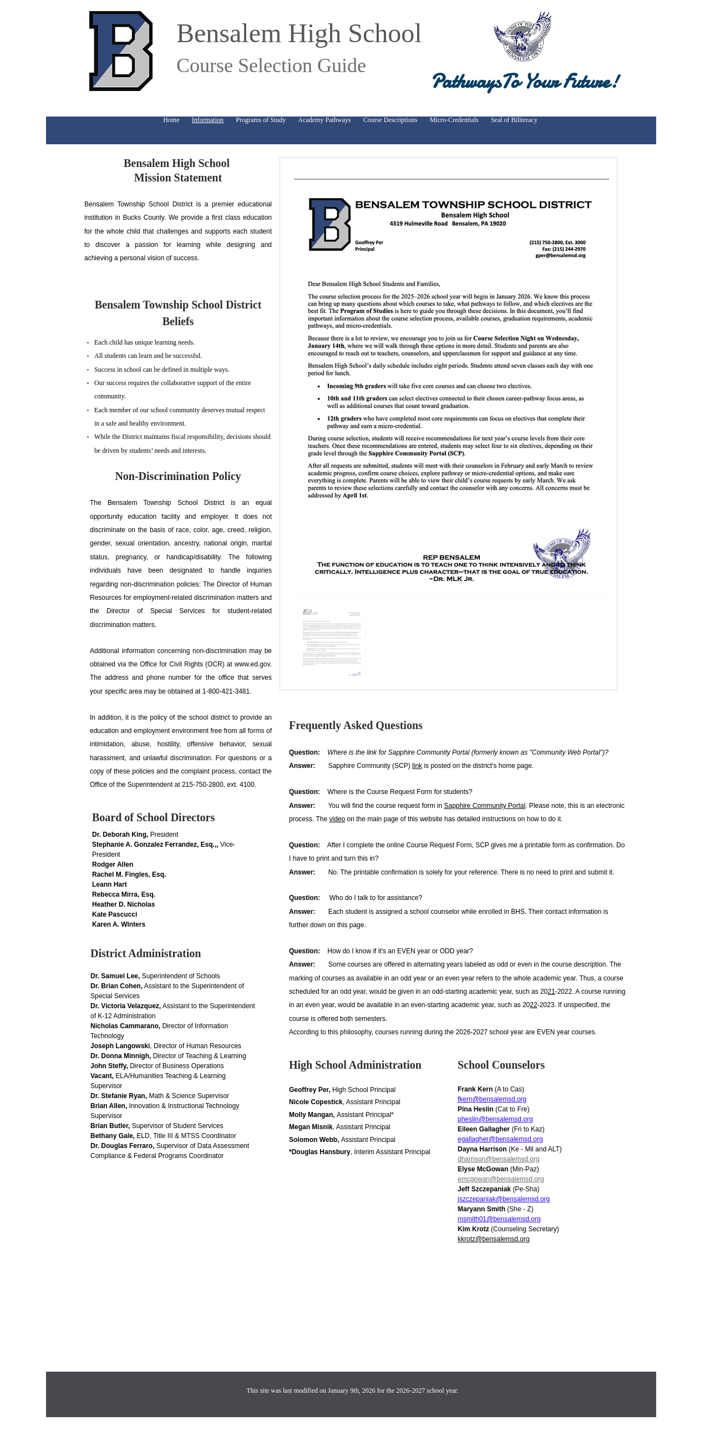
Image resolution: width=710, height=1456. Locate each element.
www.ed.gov (252, 664)
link (417, 766)
